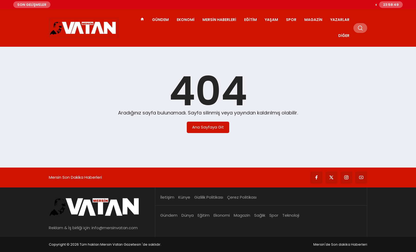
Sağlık (259, 215)
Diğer (343, 35)
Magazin (313, 19)
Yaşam (271, 19)
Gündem (160, 19)
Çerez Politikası (242, 197)
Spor (291, 19)
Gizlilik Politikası (208, 197)
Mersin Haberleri (219, 19)
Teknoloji (290, 215)
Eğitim (250, 19)
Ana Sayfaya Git (208, 127)
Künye (184, 197)
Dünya (187, 215)
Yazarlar (339, 19)
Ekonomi (185, 19)
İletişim (167, 197)
